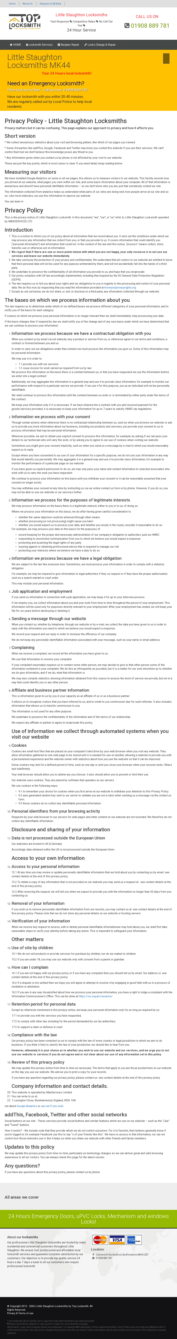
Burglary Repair (68, 44)
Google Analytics (27, 1106)
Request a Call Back (50, 3)
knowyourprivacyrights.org (120, 287)
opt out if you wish (52, 1106)
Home (12, 3)
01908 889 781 (150, 25)
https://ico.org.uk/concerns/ (96, 996)
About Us (28, 3)
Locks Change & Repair (100, 44)
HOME (15, 44)
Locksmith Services (39, 44)
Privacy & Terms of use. (20, 1313)
